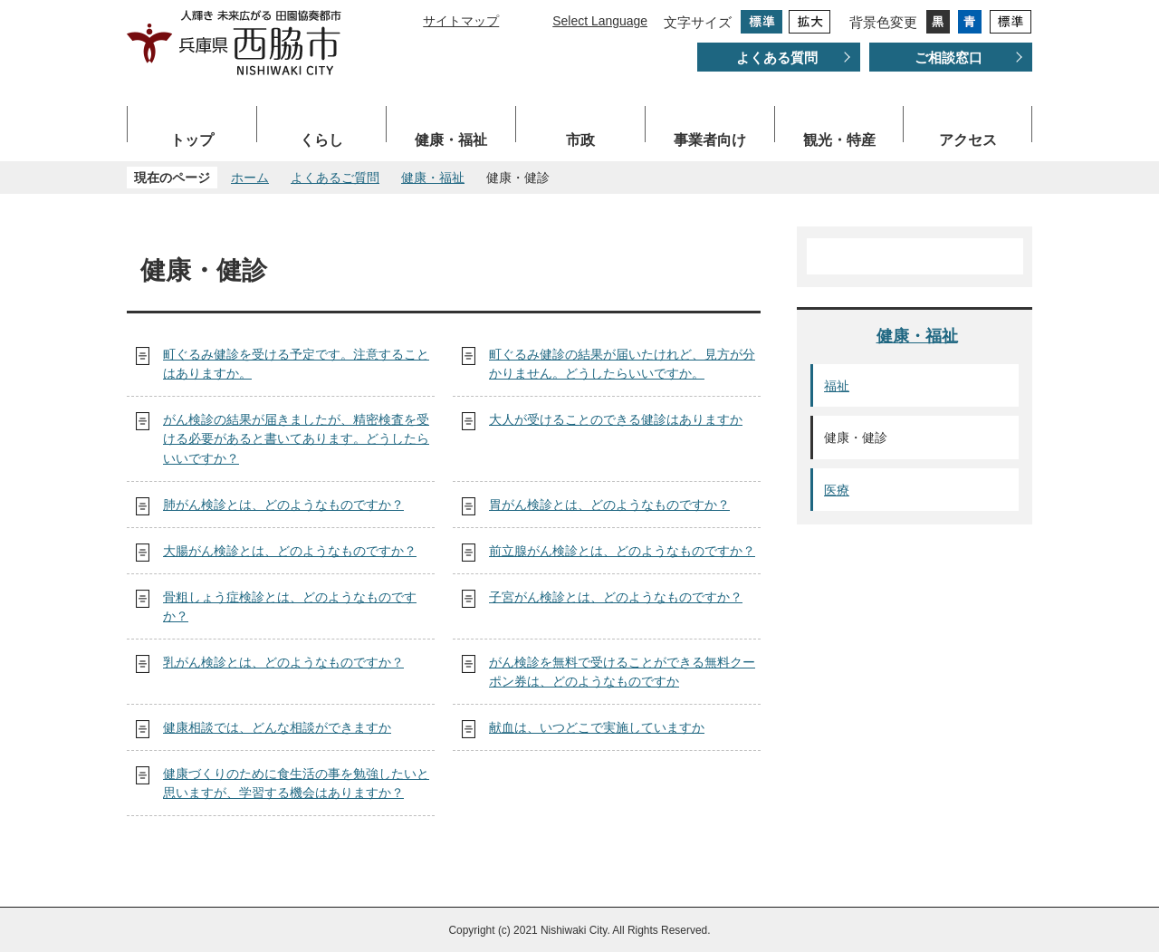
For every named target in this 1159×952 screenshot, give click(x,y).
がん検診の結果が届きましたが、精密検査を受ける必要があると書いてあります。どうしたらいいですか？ (296, 439)
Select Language (599, 21)
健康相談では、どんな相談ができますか (277, 727)
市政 (580, 140)
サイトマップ (461, 21)
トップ (192, 140)
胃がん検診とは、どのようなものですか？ (609, 504)
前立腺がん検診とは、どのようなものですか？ (622, 550)
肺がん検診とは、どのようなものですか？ (283, 504)
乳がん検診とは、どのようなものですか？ (283, 662)
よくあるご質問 (335, 177)
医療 (836, 490)
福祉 (836, 386)
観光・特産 (839, 140)
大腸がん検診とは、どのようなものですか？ (290, 550)
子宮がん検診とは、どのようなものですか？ (615, 597)
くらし (321, 140)
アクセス (968, 140)
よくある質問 (777, 57)
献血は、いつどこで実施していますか (596, 727)
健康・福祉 (451, 140)
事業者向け (710, 140)
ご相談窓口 (948, 57)
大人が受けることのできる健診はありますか (615, 419)
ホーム (250, 177)
